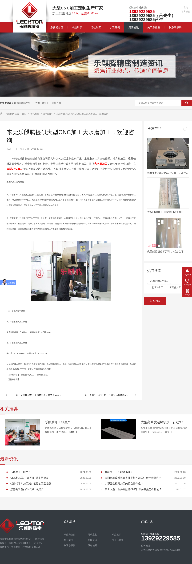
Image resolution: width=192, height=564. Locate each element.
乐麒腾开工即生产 (58, 422)
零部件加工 (57, 103)
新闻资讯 (133, 27)
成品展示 (77, 27)
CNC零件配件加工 (23, 103)
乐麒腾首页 (56, 27)
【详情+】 (73, 432)
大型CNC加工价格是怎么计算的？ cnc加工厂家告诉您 (41, 395)
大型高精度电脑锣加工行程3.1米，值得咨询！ (164, 422)
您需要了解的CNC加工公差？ (27, 489)
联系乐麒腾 (175, 27)
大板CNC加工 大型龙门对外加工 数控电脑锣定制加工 (168, 212)
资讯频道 (35, 113)
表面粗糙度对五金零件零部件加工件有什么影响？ (133, 477)
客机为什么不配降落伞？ (119, 472)
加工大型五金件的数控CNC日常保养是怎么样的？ (133, 489)
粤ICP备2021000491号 (19, 543)
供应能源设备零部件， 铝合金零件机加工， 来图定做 (168, 251)
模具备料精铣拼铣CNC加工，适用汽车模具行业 (168, 173)
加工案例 (115, 27)
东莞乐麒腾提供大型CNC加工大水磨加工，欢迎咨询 (82, 113)
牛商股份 (15, 547)
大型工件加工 (42, 103)
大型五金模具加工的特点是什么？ (124, 483)
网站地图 (92, 545)
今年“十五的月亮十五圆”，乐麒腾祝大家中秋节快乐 (110, 395)
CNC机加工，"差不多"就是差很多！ (30, 477)
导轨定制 (92, 534)
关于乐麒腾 (153, 27)
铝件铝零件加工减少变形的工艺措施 (30, 483)
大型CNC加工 (14, 169)
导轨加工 (96, 27)
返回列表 (155, 300)
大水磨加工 (100, 163)
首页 (24, 113)
